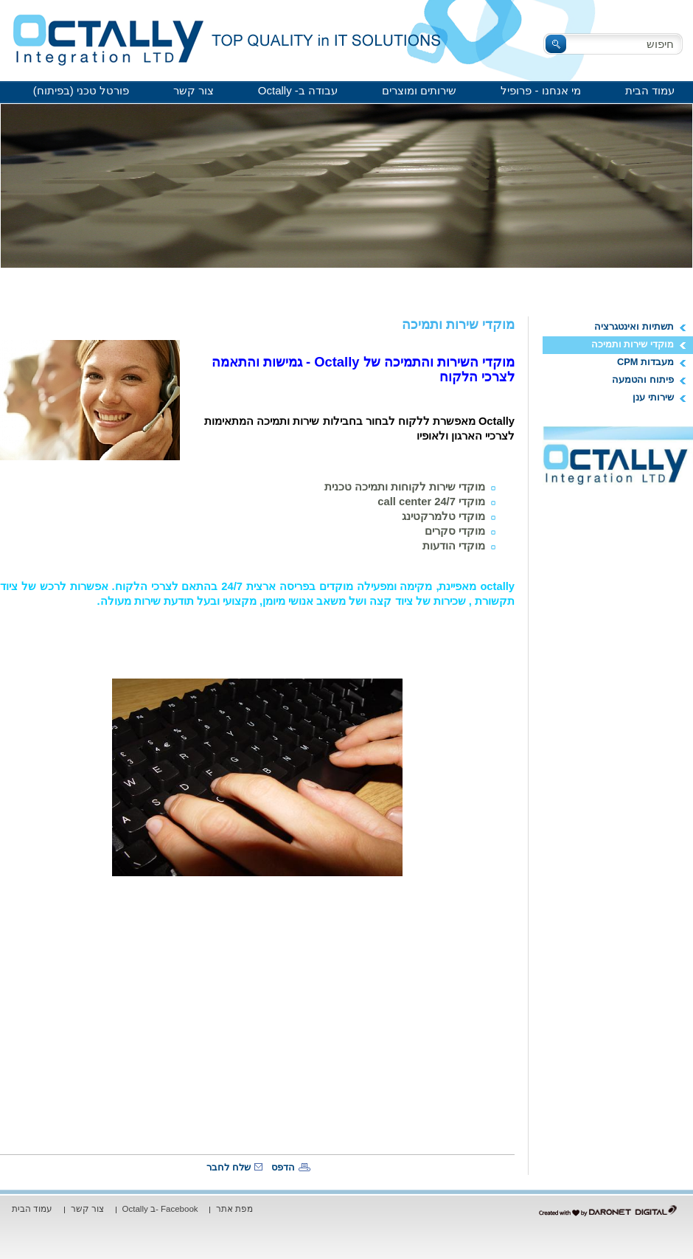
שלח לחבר (228, 1167)
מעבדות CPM (645, 361)
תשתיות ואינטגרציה (634, 326)
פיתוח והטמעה (643, 379)
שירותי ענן (653, 397)
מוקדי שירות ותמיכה (632, 344)
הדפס (283, 1167)
